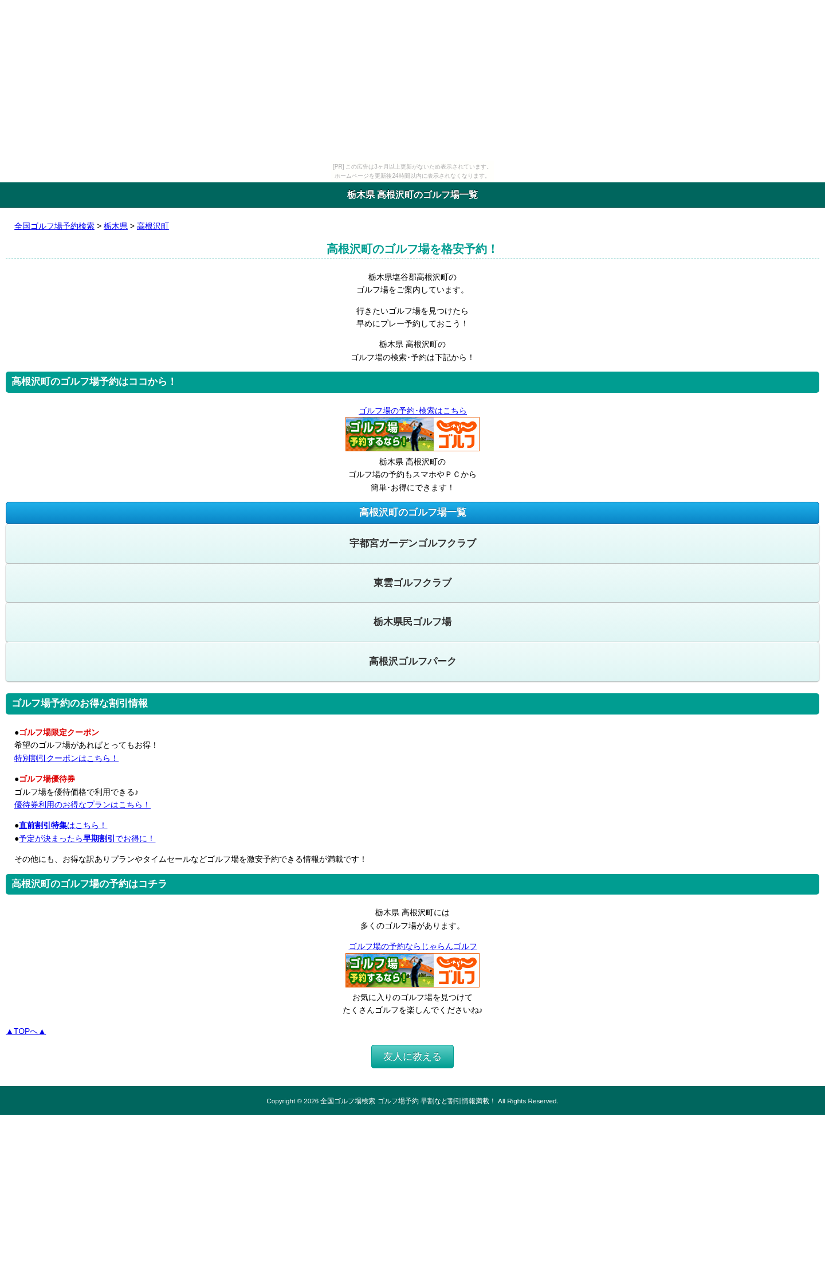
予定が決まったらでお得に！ (87, 838)
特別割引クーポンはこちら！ (66, 758)
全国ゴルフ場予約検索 (54, 226)
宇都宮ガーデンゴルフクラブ (412, 543)
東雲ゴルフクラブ (412, 582)
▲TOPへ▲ (26, 1031)
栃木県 (116, 226)
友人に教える (412, 1056)
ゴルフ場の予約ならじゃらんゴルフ (412, 946)
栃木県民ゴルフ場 (412, 621)
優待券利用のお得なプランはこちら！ (82, 804)
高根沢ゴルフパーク (413, 661)
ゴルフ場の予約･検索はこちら (412, 410)
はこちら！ (63, 825)
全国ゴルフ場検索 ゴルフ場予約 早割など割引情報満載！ (408, 1100)
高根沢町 (153, 226)
